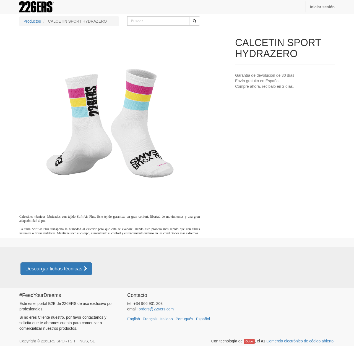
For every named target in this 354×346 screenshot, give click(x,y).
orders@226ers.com (156, 309)
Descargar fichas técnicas (56, 269)
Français (150, 319)
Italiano (166, 319)
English (133, 319)
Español (203, 319)
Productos (32, 21)
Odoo (249, 341)
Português (184, 319)
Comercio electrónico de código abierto (300, 341)
